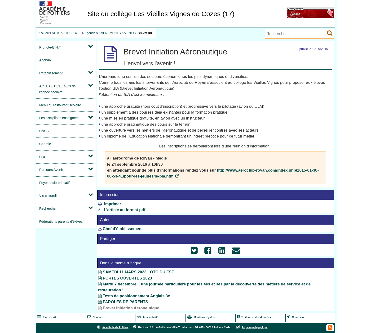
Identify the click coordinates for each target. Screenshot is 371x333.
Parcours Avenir (51, 170)
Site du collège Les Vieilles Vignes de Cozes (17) (161, 14)
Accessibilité (147, 317)
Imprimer (112, 204)
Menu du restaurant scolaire (60, 105)
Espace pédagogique (254, 327)
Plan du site (46, 317)
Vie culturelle (48, 196)
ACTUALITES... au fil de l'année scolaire (57, 89)
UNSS (44, 131)
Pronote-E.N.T (50, 47)
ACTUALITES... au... (66, 33)
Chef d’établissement (123, 228)
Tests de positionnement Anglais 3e (136, 296)
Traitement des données (253, 317)
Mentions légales (200, 317)
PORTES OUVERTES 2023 (127, 278)
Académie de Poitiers (115, 327)
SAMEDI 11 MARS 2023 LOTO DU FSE (138, 272)
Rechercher (48, 208)
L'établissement (51, 73)
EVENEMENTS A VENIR (116, 33)
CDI (42, 157)
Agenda (89, 33)
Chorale (45, 144)
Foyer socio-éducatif (54, 183)
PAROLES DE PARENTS (125, 302)
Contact (94, 317)
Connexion (295, 317)
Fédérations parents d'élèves (61, 221)
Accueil (43, 33)
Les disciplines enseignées (59, 118)
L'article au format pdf (125, 210)
